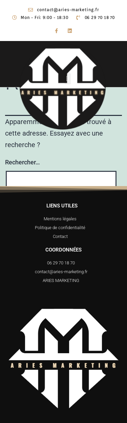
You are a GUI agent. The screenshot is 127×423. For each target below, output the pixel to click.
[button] (75, 78)
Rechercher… (22, 162)
